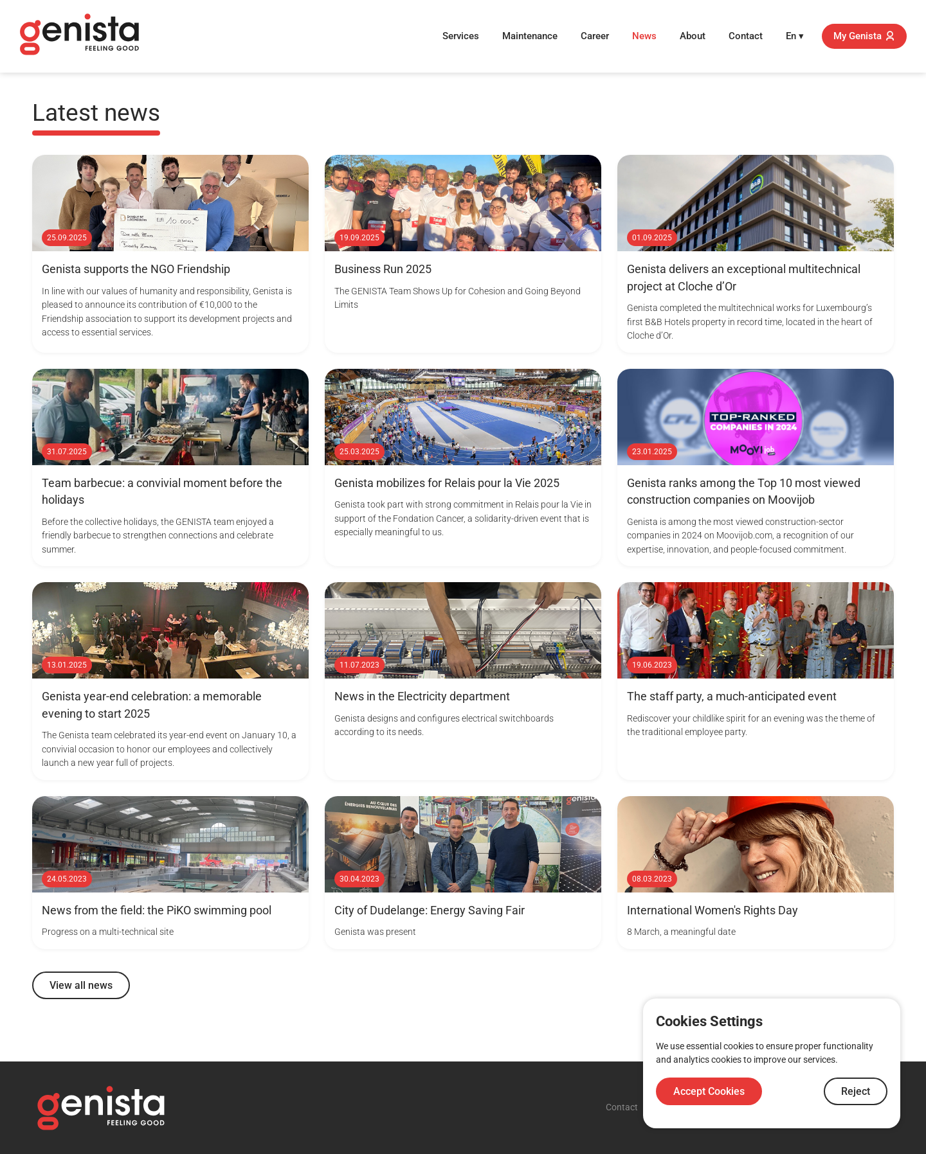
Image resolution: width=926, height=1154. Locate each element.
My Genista (864, 36)
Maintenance (530, 36)
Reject (855, 1091)
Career (595, 36)
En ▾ (795, 36)
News (644, 36)
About (692, 36)
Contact (746, 36)
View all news (81, 985)
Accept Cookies (709, 1091)
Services (460, 36)
